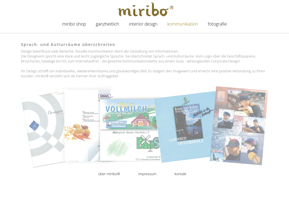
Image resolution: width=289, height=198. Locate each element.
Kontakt (180, 173)
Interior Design (143, 24)
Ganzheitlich (107, 24)
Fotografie (217, 24)
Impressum (147, 173)
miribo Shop (74, 24)
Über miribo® (109, 173)
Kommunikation (182, 24)
